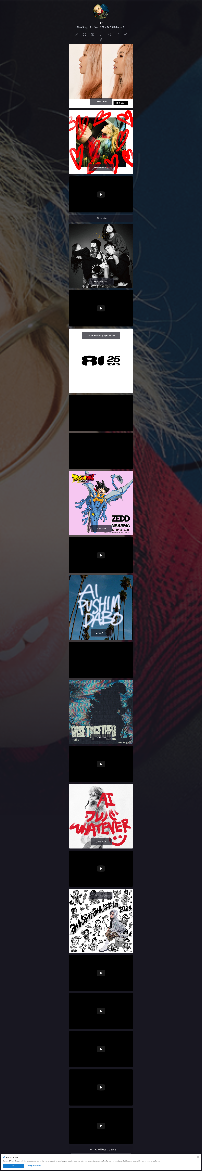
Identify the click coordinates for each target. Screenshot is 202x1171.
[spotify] (84, 34)
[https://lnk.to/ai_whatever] (101, 816)
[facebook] (101, 40)
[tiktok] (126, 34)
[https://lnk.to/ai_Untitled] (101, 607)
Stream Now (101, 101)
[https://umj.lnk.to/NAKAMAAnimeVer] (101, 503)
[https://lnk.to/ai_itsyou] (101, 76)
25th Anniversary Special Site (101, 335)
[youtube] (93, 34)
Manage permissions (34, 1166)
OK (13, 1166)
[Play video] (101, 194)
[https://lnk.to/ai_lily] (101, 142)
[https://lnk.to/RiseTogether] (101, 712)
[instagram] (109, 34)
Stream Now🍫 (101, 167)
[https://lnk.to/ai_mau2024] (101, 921)
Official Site (101, 218)
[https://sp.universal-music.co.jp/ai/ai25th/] (101, 361)
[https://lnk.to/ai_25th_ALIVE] (101, 256)
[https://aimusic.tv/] (101, 218)
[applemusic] (76, 34)
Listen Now (101, 528)
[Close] (198, 1157)
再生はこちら (101, 895)
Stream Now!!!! (101, 281)
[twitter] (101, 34)
